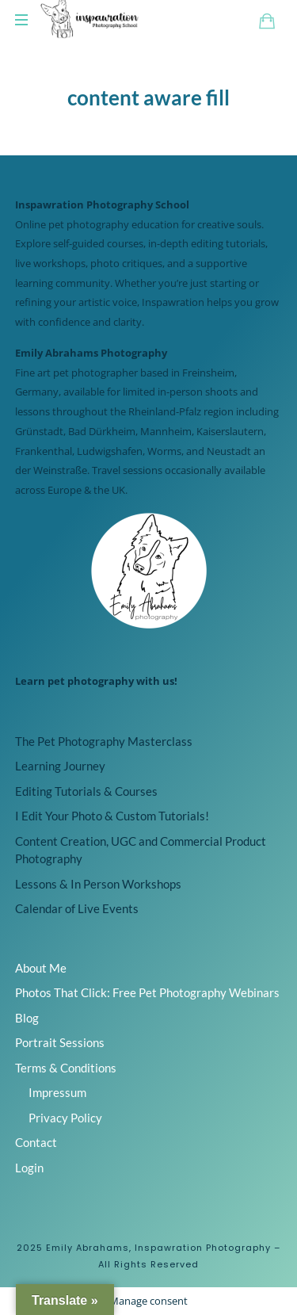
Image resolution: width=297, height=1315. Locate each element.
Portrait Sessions (60, 1042)
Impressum (57, 1092)
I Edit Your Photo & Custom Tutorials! (112, 815)
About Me (41, 968)
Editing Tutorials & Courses (86, 791)
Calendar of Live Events (77, 908)
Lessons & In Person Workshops (98, 884)
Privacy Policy (65, 1117)
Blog (27, 1018)
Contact (36, 1142)
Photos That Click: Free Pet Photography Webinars (147, 992)
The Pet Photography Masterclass (103, 741)
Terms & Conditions (65, 1068)
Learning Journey (60, 766)
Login (29, 1167)
